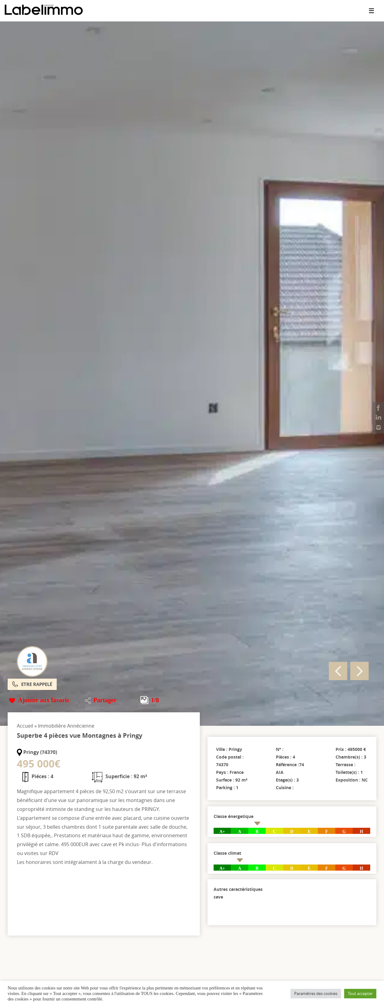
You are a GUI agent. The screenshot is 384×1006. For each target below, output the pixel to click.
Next (359, 671)
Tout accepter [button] (360, 993)
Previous (338, 671)
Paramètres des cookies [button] (315, 993)
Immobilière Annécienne (66, 725)
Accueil (25, 725)
